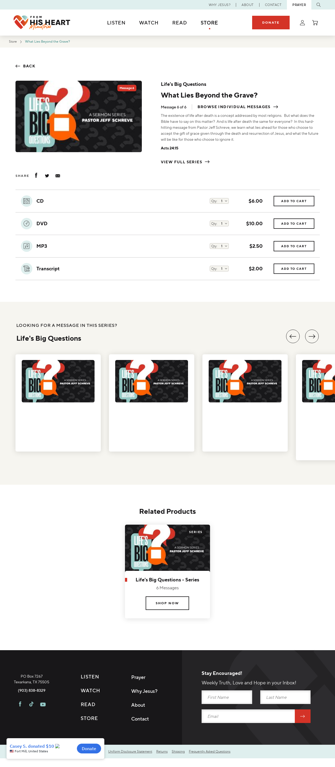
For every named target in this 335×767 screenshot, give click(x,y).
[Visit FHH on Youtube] (43, 729)
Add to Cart (290, 203)
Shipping (189, 752)
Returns (171, 752)
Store (209, 23)
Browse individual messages (234, 107)
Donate (271, 22)
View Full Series (181, 161)
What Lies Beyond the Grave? (57, 42)
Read (179, 23)
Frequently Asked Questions (225, 752)
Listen (116, 23)
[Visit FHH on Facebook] (20, 729)
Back (29, 66)
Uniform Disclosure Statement (135, 752)
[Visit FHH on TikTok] (31, 729)
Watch (149, 23)
